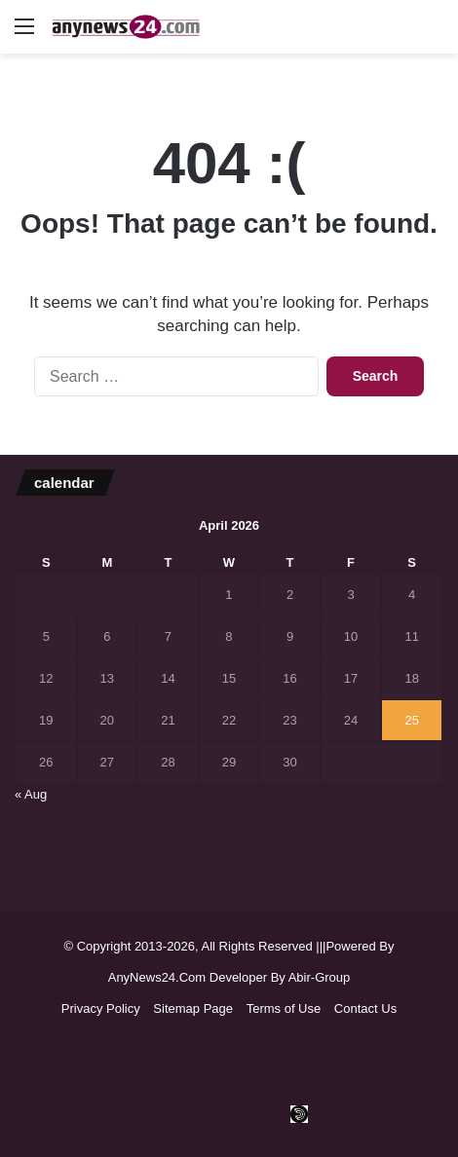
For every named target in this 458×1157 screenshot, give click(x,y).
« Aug (31, 794)
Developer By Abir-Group (280, 977)
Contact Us (365, 1008)
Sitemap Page (193, 1008)
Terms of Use (284, 1008)
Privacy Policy (100, 1008)
